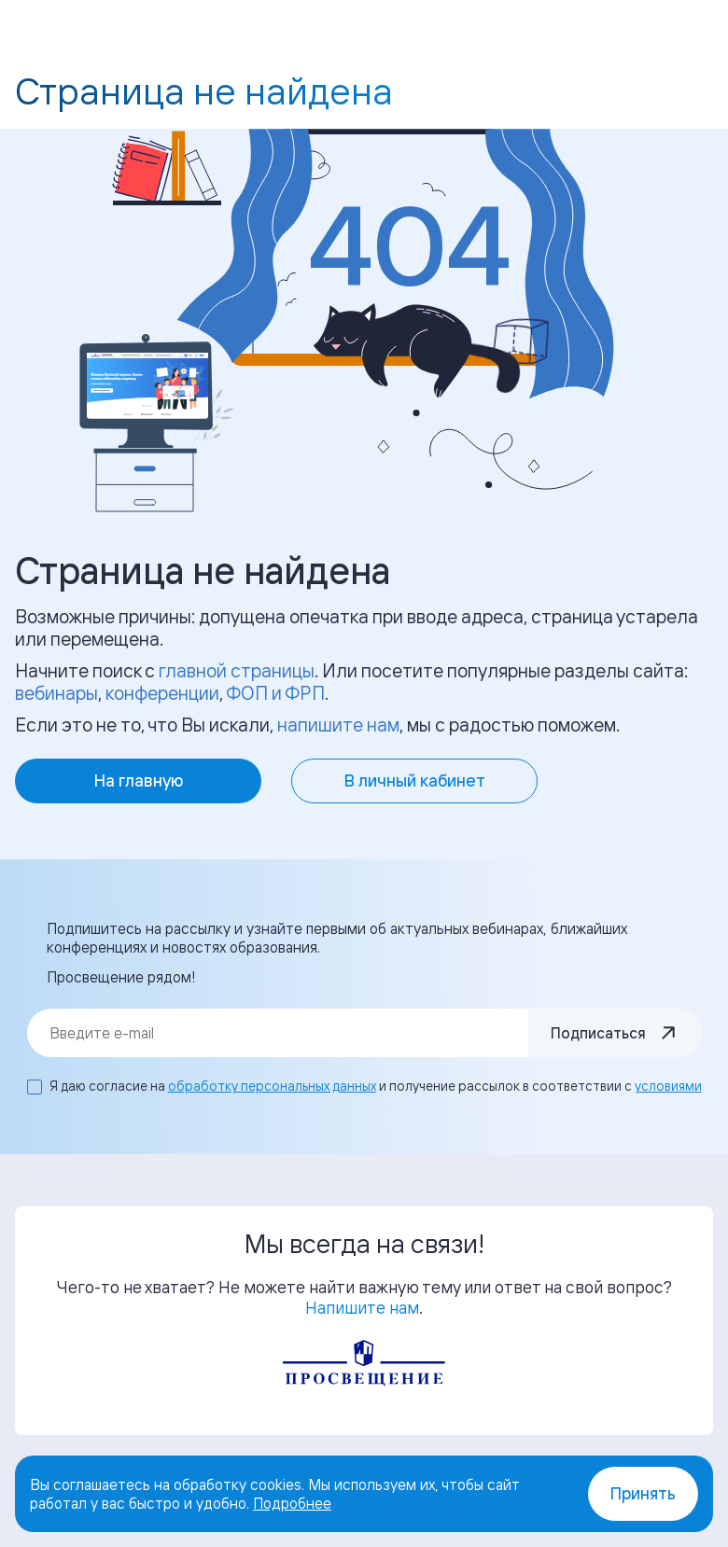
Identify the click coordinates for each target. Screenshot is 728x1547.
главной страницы (237, 670)
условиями (668, 1086)
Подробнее (292, 1503)
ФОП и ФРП (275, 692)
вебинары (56, 692)
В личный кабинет (414, 780)
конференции (162, 692)
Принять (643, 1493)
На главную (138, 780)
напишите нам (338, 724)
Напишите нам (362, 1307)
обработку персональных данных (272, 1086)
